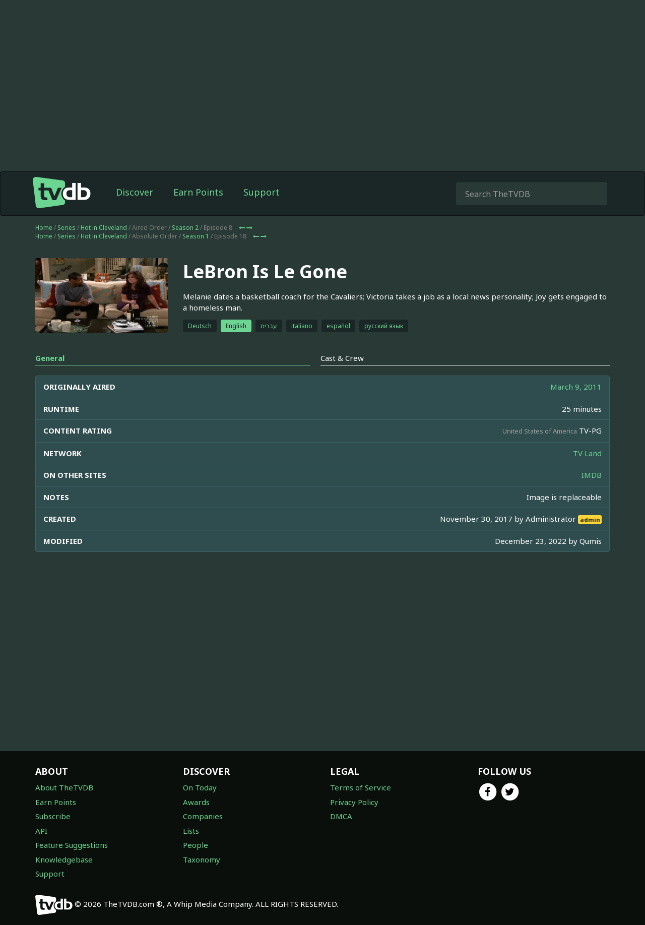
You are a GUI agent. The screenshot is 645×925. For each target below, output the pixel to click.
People (195, 845)
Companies (203, 816)
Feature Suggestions (71, 845)
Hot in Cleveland (104, 227)
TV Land (587, 453)
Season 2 (185, 227)
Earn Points (198, 192)
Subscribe (53, 816)
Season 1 (195, 236)
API (41, 831)
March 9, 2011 (576, 387)
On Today (200, 787)
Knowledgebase (64, 859)
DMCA (341, 816)
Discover (134, 192)
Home (43, 227)
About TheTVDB (64, 787)
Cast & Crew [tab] (342, 358)
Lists (191, 831)
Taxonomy (201, 859)
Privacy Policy (354, 802)
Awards (196, 802)
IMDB (592, 475)
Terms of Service (360, 787)
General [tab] (49, 358)
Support (261, 192)
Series (66, 227)
